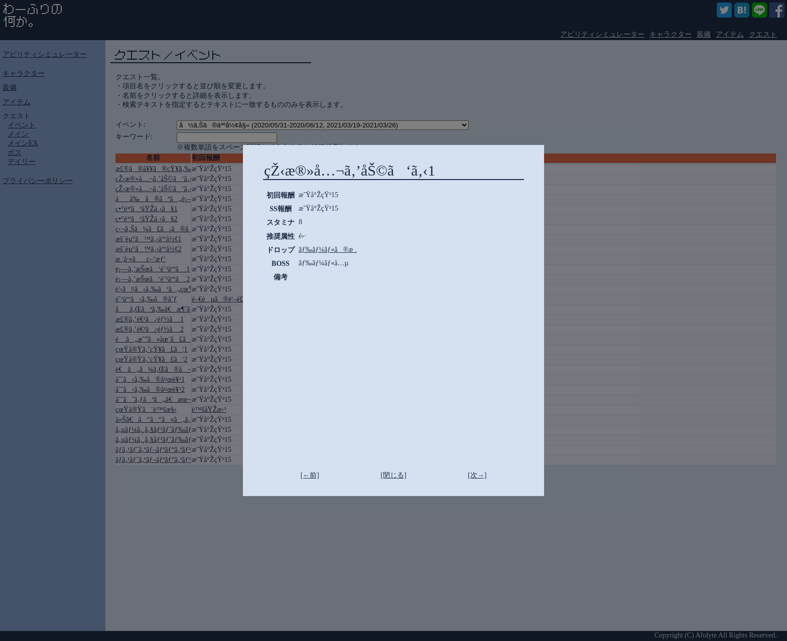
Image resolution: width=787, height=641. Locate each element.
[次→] (477, 475)
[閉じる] (393, 475)
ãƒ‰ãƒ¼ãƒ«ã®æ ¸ (328, 249)
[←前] (310, 475)
